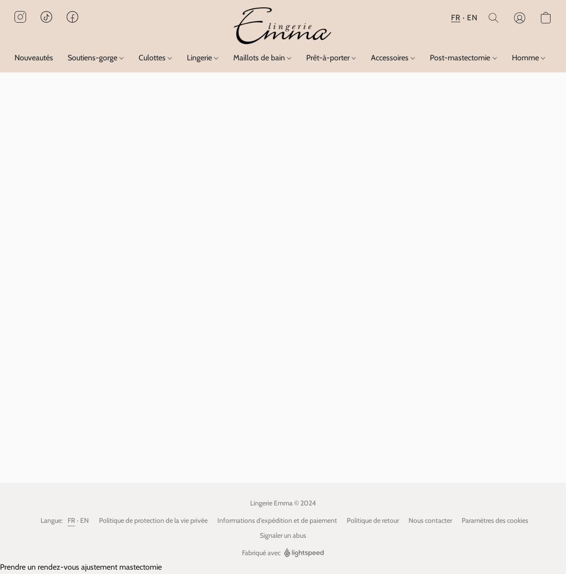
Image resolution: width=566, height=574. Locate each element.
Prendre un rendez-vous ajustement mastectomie (81, 567)
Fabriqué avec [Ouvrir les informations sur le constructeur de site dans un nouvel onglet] (283, 553)
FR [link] (71, 520)
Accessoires (393, 57)
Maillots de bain (262, 57)
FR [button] (455, 17)
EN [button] (472, 17)
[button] (283, 26)
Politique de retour (373, 520)
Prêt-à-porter (331, 57)
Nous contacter (430, 520)
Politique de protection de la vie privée (153, 520)
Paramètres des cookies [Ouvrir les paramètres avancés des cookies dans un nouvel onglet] (495, 520)
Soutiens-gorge (96, 57)
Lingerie (202, 57)
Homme (528, 57)
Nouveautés (33, 57)
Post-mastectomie (463, 57)
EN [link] (84, 520)
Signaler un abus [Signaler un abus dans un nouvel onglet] (283, 535)
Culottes (155, 57)
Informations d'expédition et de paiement (277, 520)
